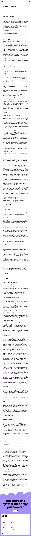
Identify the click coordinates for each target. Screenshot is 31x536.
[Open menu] (29, 2)
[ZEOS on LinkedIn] (2, 533)
